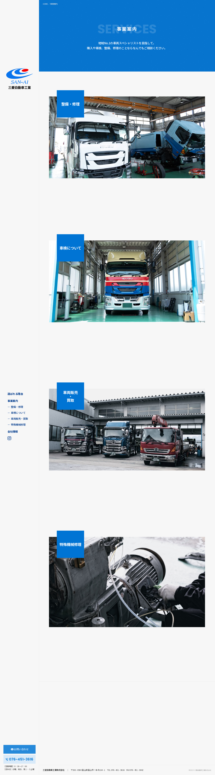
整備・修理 (17, 407)
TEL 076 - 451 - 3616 (115, 769)
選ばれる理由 (15, 394)
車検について (18, 413)
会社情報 (12, 431)
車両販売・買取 (19, 418)
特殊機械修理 (18, 424)
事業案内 (12, 401)
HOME (45, 3)
